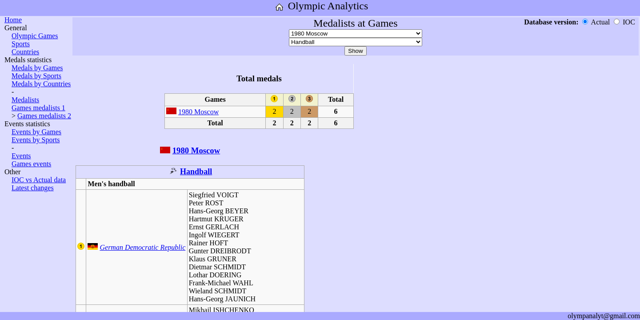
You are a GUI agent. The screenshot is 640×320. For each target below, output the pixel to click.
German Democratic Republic (142, 247)
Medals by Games (37, 68)
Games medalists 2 (44, 116)
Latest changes (33, 188)
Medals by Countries (41, 84)
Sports (21, 44)
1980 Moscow (198, 112)
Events (21, 156)
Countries (25, 52)
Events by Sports (36, 140)
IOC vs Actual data (39, 180)
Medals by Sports (36, 76)
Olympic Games (35, 36)
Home (13, 20)
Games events (31, 164)
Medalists (25, 100)
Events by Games (36, 132)
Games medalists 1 (38, 108)
